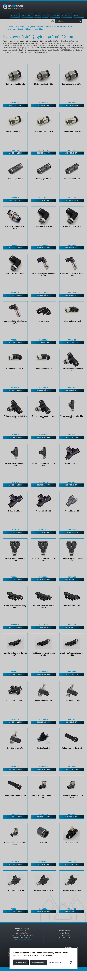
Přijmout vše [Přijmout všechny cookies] (21, 963)
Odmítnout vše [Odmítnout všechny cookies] (38, 963)
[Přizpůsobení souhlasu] (54, 963)
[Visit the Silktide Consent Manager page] (71, 962)
